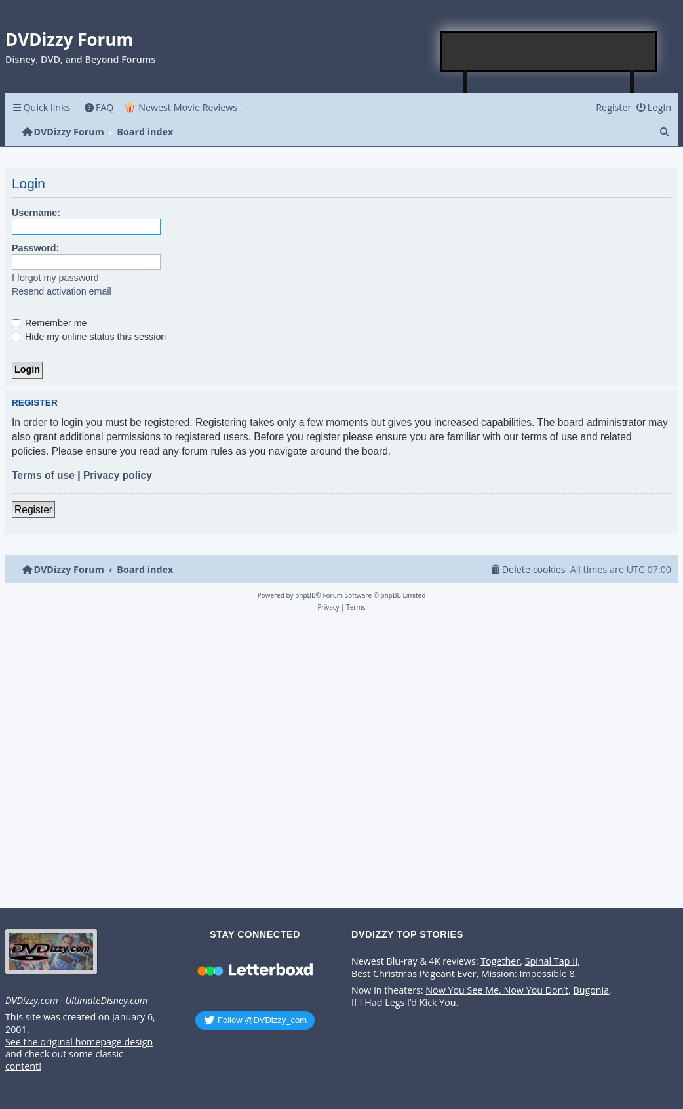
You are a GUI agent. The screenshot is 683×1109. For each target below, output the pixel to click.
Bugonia (591, 990)
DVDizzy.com (31, 1001)
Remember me (49, 323)
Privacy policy (117, 475)
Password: (35, 248)
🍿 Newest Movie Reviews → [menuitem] (186, 107)
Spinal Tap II (551, 961)
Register (33, 509)
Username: (36, 212)
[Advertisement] (549, 51)
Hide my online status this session (89, 336)
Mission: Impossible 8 (528, 974)
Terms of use (43, 475)
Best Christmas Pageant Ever (414, 974)
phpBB (305, 595)
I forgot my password (55, 277)
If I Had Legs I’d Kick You (403, 1003)
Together (500, 961)
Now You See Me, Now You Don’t (496, 990)
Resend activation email (61, 291)
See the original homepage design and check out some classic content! (79, 1054)
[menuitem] (98, 107)
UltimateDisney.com (106, 1001)
